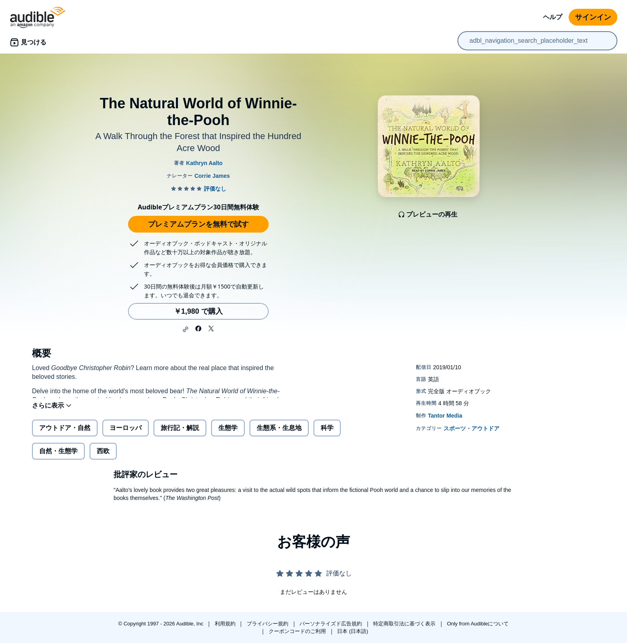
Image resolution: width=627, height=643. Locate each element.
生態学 (228, 434)
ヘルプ (552, 17)
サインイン (593, 17)
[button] (185, 329)
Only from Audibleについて (478, 624)
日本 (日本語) (352, 631)
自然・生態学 (58, 457)
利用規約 (226, 624)
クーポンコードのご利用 (298, 631)
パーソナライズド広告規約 (331, 624)
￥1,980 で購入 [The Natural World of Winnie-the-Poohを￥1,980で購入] (198, 311)
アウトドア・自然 (64, 434)
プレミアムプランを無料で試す (198, 224)
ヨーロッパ (126, 434)
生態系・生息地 (279, 434)
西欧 (103, 457)
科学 (327, 434)
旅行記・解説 (180, 434)
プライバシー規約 (268, 624)
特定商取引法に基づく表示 (405, 624)
